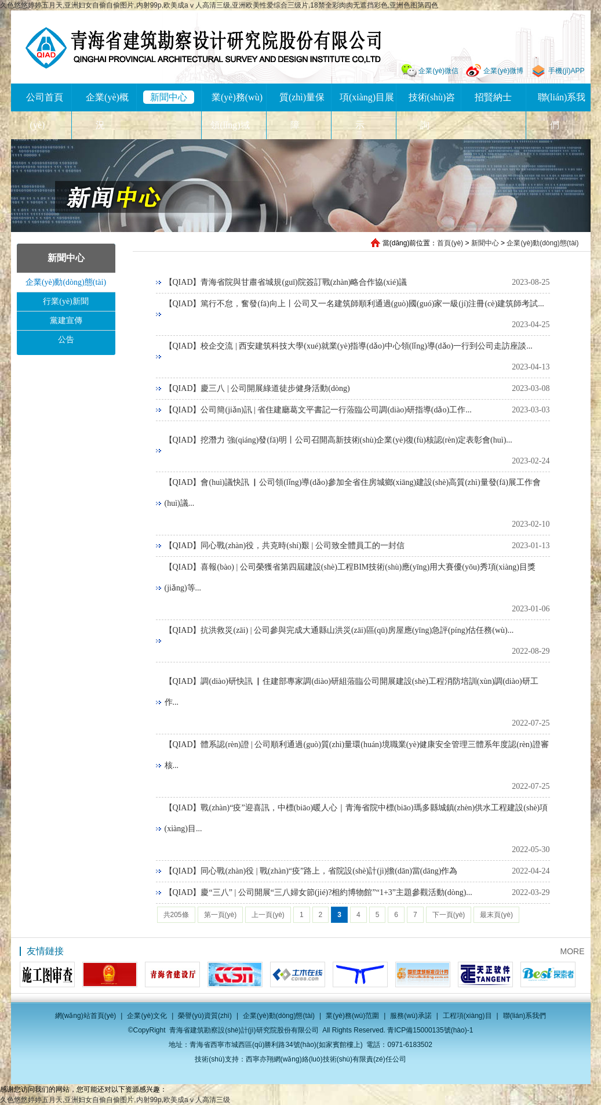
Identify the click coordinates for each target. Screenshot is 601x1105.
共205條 (176, 915)
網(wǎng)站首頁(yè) (85, 1016)
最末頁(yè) (496, 915)
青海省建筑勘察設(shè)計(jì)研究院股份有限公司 (203, 47)
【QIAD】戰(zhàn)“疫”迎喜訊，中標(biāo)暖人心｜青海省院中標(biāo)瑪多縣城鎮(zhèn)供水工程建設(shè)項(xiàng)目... (356, 818)
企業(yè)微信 (438, 71)
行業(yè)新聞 (66, 301)
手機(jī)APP (566, 71)
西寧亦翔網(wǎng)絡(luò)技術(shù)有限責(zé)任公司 (326, 1059)
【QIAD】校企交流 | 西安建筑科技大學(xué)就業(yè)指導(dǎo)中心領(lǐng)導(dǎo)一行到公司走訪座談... (349, 346)
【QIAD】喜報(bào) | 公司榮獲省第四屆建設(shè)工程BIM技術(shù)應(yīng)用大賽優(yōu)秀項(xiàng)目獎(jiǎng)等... (350, 577)
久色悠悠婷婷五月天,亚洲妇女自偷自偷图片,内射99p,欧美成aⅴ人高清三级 (115, 1100)
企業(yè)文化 (147, 1016)
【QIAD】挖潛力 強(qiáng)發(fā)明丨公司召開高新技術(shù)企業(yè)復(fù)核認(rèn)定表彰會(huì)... (338, 440)
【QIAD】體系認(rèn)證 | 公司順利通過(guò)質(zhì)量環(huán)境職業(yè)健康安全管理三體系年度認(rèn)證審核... (357, 755)
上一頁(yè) (268, 915)
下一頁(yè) (448, 915)
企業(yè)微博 (503, 71)
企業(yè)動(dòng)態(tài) (542, 243)
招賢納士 (493, 97)
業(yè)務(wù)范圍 (352, 1016)
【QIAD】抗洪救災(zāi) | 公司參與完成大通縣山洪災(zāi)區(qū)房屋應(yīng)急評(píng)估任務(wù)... (339, 630)
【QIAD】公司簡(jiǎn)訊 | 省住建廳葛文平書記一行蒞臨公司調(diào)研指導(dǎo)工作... (318, 409)
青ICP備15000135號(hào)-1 (430, 1030)
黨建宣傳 (66, 320)
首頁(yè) (450, 243)
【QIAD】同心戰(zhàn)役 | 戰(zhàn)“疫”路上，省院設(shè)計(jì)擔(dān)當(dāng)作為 (311, 871)
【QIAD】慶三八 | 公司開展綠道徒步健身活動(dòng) (257, 388)
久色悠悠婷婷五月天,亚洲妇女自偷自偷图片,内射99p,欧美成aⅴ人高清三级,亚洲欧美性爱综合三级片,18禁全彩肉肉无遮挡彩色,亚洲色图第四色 (219, 5)
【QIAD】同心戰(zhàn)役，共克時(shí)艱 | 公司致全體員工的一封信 (285, 545)
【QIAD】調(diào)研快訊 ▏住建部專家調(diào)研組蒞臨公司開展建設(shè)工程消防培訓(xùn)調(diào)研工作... (351, 692)
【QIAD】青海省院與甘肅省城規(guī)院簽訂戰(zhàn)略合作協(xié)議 (286, 282)
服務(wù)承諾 (410, 1016)
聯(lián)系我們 (525, 1016)
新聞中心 (168, 97)
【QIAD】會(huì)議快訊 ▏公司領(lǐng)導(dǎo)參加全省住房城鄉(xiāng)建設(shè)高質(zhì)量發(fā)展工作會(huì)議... (353, 493)
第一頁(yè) (220, 915)
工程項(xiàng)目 (467, 1016)
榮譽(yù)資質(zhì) (205, 1016)
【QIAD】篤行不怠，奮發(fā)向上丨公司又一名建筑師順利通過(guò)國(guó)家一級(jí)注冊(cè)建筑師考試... (354, 303)
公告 (66, 339)
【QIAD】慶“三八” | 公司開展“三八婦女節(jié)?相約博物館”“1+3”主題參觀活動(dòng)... (318, 892)
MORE (572, 951)
